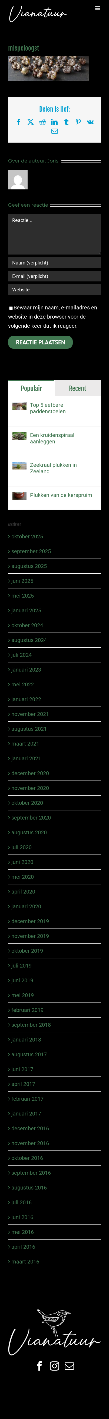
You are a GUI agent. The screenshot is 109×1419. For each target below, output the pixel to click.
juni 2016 (22, 1217)
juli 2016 (21, 1202)
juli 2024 (21, 655)
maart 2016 (25, 1261)
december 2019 (30, 921)
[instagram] (54, 1366)
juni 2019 (22, 980)
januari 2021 (26, 758)
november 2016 (30, 1143)
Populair (31, 388)
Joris (52, 161)
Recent (77, 388)
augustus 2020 (29, 832)
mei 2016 (22, 1232)
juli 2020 (21, 847)
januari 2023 (26, 669)
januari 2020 (26, 906)
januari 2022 (26, 699)
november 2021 (30, 714)
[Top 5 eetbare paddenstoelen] (19, 406)
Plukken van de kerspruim (61, 495)
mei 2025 (22, 595)
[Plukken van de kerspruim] (19, 496)
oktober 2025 (27, 536)
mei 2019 (22, 995)
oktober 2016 (27, 1158)
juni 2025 (22, 581)
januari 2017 (26, 1113)
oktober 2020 (27, 803)
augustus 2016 (29, 1187)
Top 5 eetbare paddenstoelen (48, 408)
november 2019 (30, 936)
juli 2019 (21, 965)
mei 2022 (22, 684)
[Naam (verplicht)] (54, 262)
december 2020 (30, 773)
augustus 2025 (29, 566)
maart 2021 (25, 743)
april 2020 (23, 891)
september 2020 (31, 817)
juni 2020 (22, 862)
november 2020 (30, 788)
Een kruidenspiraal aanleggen (52, 438)
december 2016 (30, 1128)
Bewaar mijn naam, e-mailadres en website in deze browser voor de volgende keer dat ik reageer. (52, 316)
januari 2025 (26, 610)
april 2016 (23, 1247)
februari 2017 (27, 1099)
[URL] (54, 289)
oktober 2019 (27, 951)
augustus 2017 (29, 1054)
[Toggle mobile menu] (98, 8)
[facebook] (39, 1366)
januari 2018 (26, 1039)
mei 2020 (22, 877)
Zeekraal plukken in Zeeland (53, 468)
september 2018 (31, 1025)
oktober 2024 (27, 625)
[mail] (69, 1366)
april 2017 (23, 1084)
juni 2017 (22, 1069)
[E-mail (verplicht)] (54, 276)
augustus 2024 (29, 640)
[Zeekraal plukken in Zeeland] (19, 466)
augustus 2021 (29, 729)
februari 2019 (27, 1010)
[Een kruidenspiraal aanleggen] (19, 436)
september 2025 (31, 551)
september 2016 (31, 1173)
